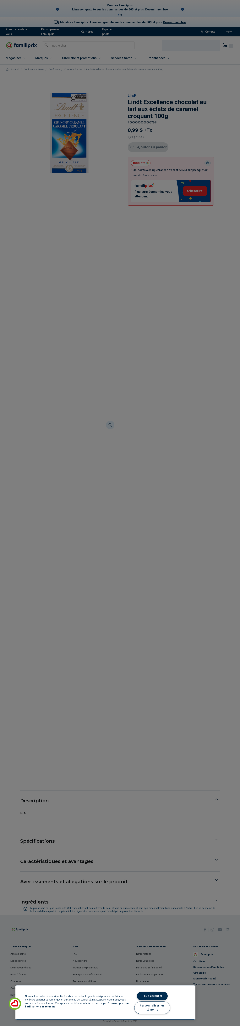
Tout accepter (152, 996)
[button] (15, 1003)
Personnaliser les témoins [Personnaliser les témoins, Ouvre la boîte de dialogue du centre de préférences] (152, 1008)
